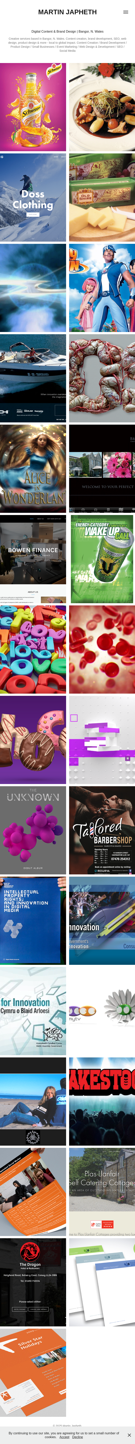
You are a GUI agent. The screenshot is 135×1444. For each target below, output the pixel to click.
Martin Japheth (67, 12)
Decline (77, 1437)
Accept (64, 1437)
